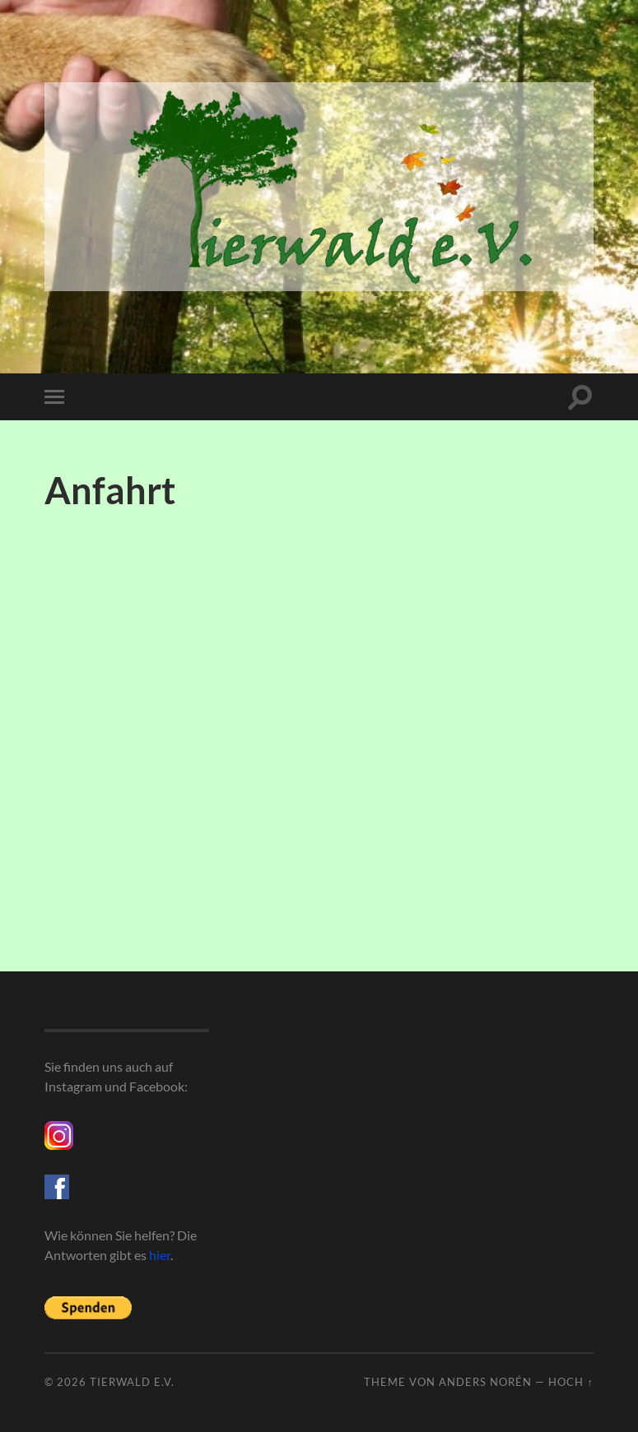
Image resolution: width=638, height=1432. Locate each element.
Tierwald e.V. (132, 1381)
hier (159, 1255)
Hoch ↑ (570, 1381)
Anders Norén (485, 1381)
